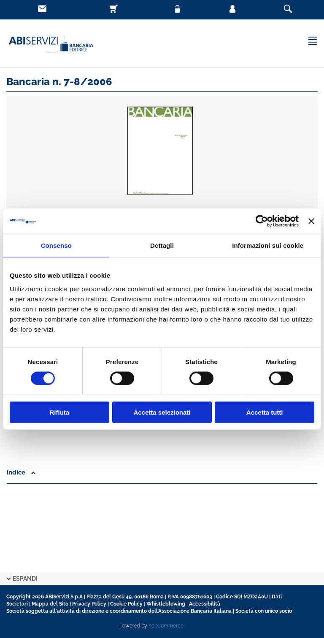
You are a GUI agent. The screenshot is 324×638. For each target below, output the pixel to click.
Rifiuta (59, 412)
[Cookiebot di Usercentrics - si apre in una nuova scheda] (262, 221)
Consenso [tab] (56, 245)
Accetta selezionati (161, 412)
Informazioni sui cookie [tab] (267, 245)
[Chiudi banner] (311, 221)
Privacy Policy (89, 604)
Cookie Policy (126, 604)
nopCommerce (166, 626)
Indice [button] (21, 472)
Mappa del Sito (50, 604)
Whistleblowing (165, 604)
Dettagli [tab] (162, 245)
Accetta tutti (264, 412)
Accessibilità (204, 604)
